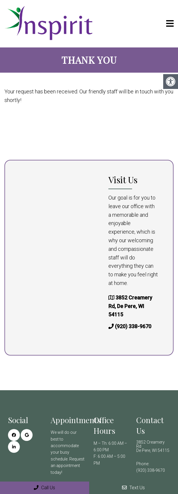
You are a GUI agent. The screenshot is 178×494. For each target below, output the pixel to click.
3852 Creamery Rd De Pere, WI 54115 (152, 446)
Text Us (133, 487)
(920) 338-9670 (133, 326)
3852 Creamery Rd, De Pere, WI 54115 (130, 306)
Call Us (44, 487)
